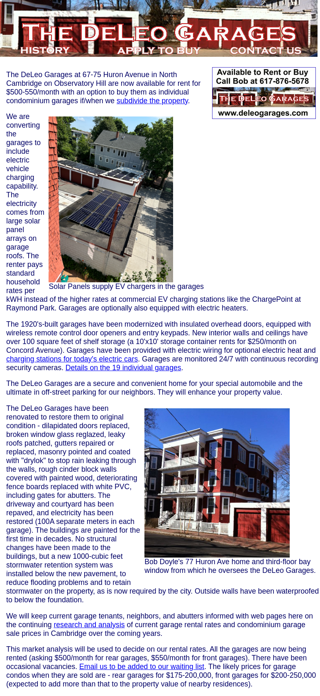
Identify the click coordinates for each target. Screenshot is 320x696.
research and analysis (89, 625)
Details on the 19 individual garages (123, 368)
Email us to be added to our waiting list (141, 666)
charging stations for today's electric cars (72, 359)
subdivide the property (152, 101)
